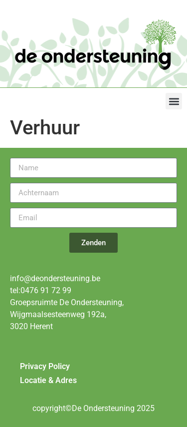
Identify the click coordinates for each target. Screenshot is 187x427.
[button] (174, 101)
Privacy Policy (45, 366)
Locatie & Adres (48, 380)
